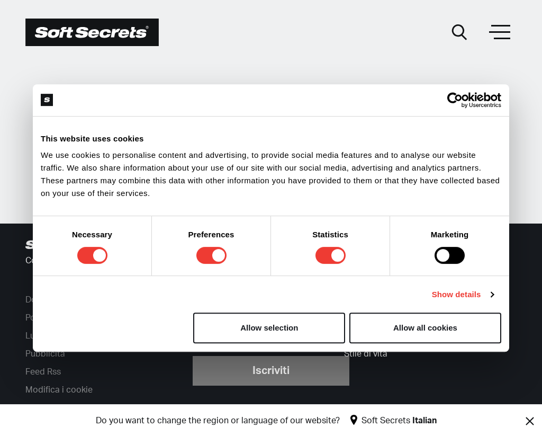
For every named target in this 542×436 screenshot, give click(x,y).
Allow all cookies (425, 327)
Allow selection (269, 327)
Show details (456, 294)
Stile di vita (365, 354)
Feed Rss (43, 372)
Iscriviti (271, 371)
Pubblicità (45, 354)
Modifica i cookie (59, 390)
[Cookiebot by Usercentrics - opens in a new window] (455, 100)
